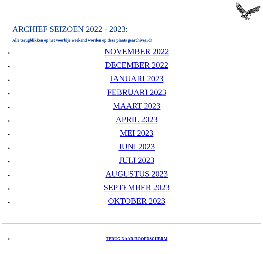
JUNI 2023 (136, 146)
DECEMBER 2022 (136, 65)
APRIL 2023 (136, 119)
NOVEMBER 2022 (136, 51)
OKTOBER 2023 (136, 201)
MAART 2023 (136, 105)
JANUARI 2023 (137, 78)
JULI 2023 (136, 160)
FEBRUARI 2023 (136, 92)
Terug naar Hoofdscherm (136, 239)
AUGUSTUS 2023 (137, 173)
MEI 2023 (137, 133)
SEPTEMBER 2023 (137, 187)
